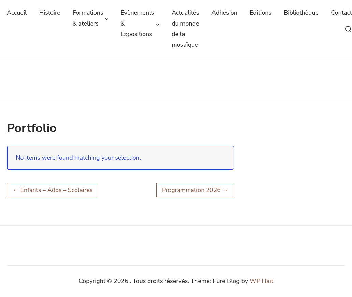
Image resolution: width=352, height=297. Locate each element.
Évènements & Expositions (140, 23)
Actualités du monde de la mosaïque (185, 29)
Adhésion (224, 13)
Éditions (261, 13)
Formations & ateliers (90, 18)
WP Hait (261, 281)
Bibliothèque (301, 13)
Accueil (17, 13)
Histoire (49, 13)
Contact (341, 13)
